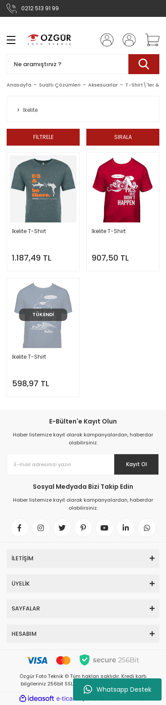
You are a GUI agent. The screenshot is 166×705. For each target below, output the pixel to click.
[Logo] (49, 40)
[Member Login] (104, 40)
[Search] (83, 64)
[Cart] (149, 40)
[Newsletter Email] (83, 464)
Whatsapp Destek (117, 689)
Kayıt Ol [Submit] (136, 464)
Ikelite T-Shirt (29, 231)
